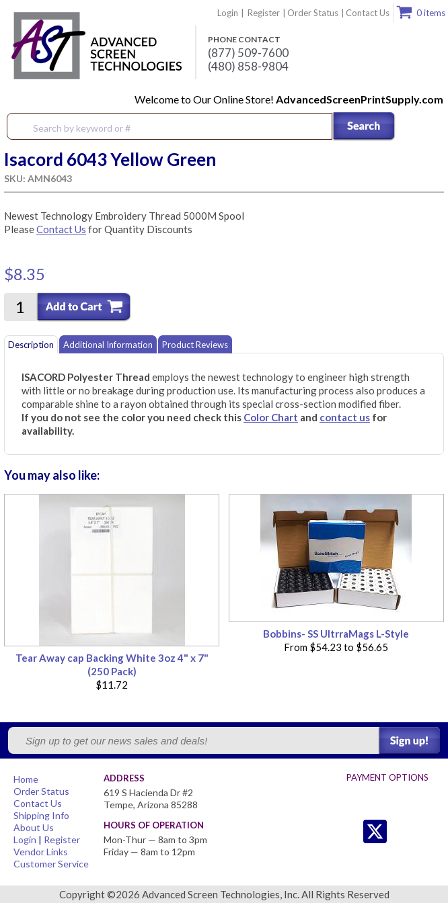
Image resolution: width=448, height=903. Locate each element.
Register (264, 12)
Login (227, 12)
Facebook (402, 831)
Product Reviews (195, 344)
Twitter (348, 831)
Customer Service (51, 863)
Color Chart (271, 417)
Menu (429, 127)
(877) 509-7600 (248, 53)
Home (25, 779)
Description (31, 344)
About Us (33, 827)
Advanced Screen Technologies (95, 46)
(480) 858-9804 (248, 66)
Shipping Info (41, 815)
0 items (430, 12)
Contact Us (367, 12)
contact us (345, 417)
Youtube (429, 831)
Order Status (312, 12)
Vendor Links (40, 851)
